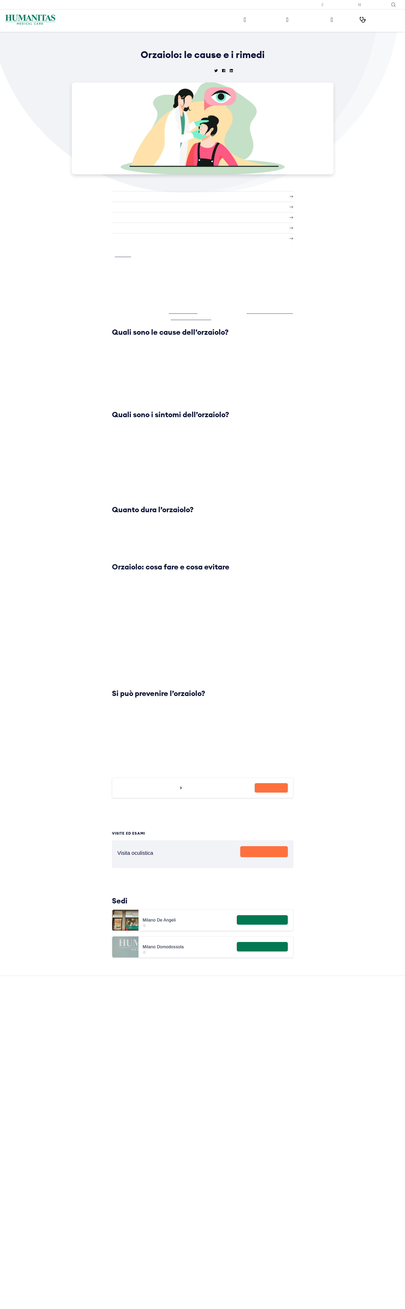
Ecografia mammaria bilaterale (311, 1253)
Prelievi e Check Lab (142, 1208)
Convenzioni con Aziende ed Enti (153, 1261)
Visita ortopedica (299, 1200)
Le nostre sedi (246, 19)
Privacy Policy (137, 1304)
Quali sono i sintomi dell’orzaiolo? (146, 207)
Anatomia (213, 1177)
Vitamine (212, 1299)
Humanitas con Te (371, 5)
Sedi (129, 1185)
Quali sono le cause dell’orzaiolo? (146, 196)
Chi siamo (133, 1169)
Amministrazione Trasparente (150, 1268)
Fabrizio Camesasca (224, 318)
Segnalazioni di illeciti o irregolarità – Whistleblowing (156, 1279)
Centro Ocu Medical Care (146, 1230)
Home (175, 42)
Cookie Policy (136, 1297)
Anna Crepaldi (188, 311)
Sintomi (211, 1261)
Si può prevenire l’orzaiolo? (140, 238)
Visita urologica (298, 1223)
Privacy (131, 1289)
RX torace (293, 1238)
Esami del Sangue (220, 1185)
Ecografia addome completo (309, 1230)
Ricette (211, 1253)
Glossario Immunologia (224, 1192)
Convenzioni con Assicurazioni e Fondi (157, 1253)
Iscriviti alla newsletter (296, 4)
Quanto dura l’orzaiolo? (136, 217)
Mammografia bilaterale (305, 1246)
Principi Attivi (216, 1246)
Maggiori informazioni (261, 923)
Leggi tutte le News (200, 1113)
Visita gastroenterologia (305, 1215)
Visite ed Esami (294, 19)
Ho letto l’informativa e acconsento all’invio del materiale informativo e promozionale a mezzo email (82, 1234)
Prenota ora (270, 794)
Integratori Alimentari (223, 1208)
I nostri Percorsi (377, 19)
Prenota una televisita (333, 5)
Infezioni (212, 1200)
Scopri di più (264, 866)
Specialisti (214, 1268)
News (187, 42)
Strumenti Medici (219, 1276)
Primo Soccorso (218, 1238)
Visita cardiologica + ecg (306, 1177)
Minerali (211, 1223)
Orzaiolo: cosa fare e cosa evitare (146, 228)
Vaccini (211, 1291)
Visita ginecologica (301, 1185)
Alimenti (212, 1169)
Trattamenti (215, 1284)
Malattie (212, 1215)
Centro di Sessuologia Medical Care (155, 1238)
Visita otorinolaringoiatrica (307, 1208)
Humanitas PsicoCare (143, 1215)
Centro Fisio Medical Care (147, 1223)
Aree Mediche (137, 1200)
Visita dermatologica (302, 1169)
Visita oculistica (298, 1192)
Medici (335, 19)
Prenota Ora (264, 856)
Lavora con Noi (138, 1177)
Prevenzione (216, 1230)
